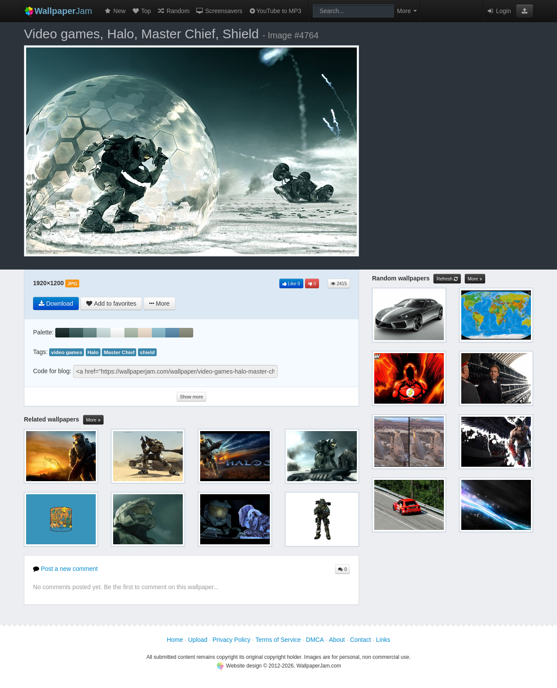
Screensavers (219, 10)
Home (175, 639)
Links (383, 639)
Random (173, 10)
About (337, 639)
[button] (524, 10)
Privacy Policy (231, 639)
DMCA (315, 639)
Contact (360, 639)
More (93, 420)
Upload (197, 639)
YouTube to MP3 (274, 10)
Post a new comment (65, 568)
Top (141, 10)
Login (499, 10)
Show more (191, 396)
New (115, 10)
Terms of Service (278, 639)
